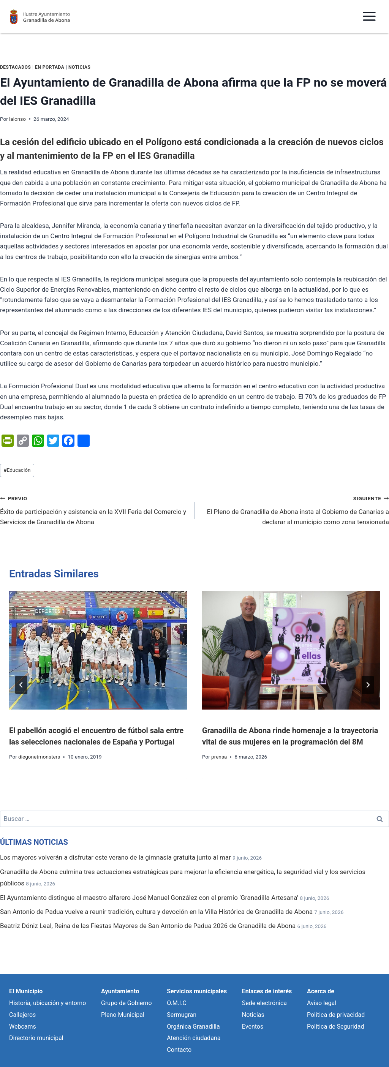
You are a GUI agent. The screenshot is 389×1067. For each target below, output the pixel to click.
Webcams (22, 1026)
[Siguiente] (368, 685)
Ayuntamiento (120, 991)
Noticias (79, 67)
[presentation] (98, 650)
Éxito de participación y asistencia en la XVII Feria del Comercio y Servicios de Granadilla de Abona (94, 509)
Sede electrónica (264, 1003)
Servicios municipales (197, 991)
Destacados (15, 67)
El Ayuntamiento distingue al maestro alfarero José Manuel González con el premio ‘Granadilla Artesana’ (149, 897)
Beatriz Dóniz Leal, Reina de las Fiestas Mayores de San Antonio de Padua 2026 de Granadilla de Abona (148, 925)
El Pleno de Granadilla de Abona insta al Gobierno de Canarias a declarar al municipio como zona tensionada (295, 509)
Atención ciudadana (193, 1038)
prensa (219, 757)
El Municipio (26, 991)
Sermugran (181, 1014)
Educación (16, 470)
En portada (49, 67)
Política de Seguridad (335, 1026)
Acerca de (320, 991)
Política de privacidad (336, 1014)
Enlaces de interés (267, 991)
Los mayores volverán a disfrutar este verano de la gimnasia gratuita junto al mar (115, 857)
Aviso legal (321, 1003)
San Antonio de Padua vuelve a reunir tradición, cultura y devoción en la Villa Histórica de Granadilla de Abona (156, 911)
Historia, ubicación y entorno (47, 1003)
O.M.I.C (177, 1003)
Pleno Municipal (122, 1014)
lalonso (17, 119)
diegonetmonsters (39, 757)
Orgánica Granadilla (193, 1026)
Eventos (252, 1026)
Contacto (179, 1049)
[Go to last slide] (21, 685)
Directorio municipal (36, 1038)
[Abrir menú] (369, 16)
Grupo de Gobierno (126, 1003)
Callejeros (22, 1014)
